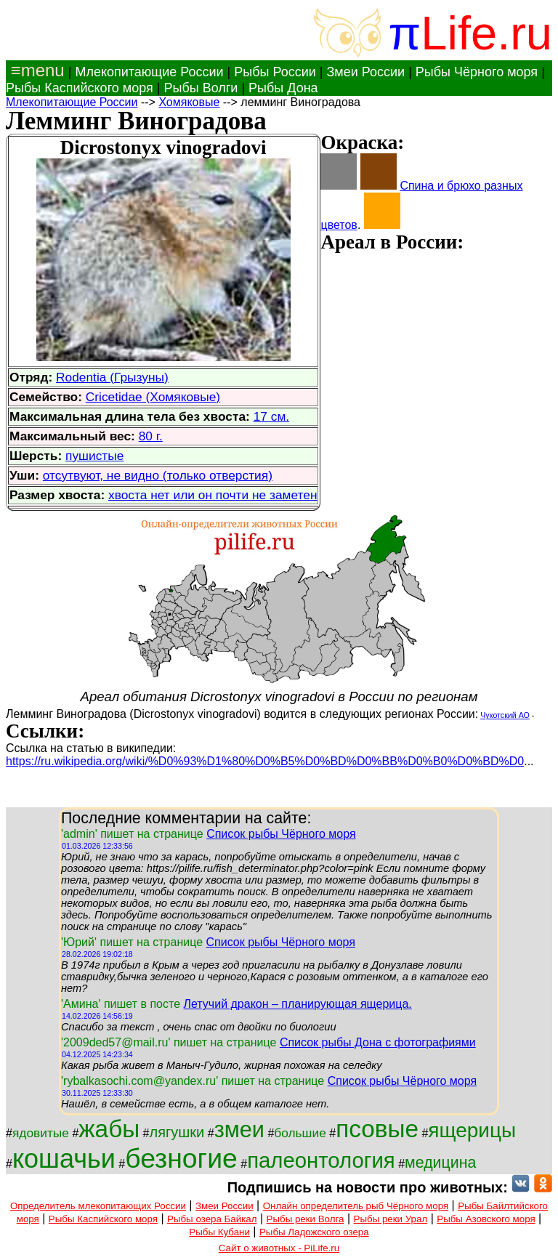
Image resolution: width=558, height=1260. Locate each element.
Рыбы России (275, 72)
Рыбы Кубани (219, 1232)
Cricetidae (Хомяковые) (153, 396)
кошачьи (64, 1159)
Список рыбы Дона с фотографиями (378, 1042)
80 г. (151, 436)
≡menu (35, 70)
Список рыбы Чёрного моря (281, 834)
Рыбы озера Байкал (211, 1218)
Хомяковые (188, 102)
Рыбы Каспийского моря (79, 88)
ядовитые (40, 1133)
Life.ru (486, 33)
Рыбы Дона (283, 88)
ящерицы (472, 1130)
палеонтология (321, 1160)
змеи (239, 1129)
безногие (181, 1158)
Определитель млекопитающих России (98, 1205)
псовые (377, 1128)
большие (300, 1133)
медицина (440, 1162)
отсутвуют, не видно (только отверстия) (157, 475)
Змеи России (365, 72)
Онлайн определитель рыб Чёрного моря (355, 1205)
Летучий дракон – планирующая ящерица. (297, 1004)
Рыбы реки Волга (305, 1218)
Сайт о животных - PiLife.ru (279, 1248)
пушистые (94, 455)
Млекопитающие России (149, 72)
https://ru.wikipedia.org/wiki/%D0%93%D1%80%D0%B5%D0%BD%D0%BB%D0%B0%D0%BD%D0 (265, 761)
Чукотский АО (505, 715)
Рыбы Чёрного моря (477, 72)
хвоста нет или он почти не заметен (212, 495)
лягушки (177, 1132)
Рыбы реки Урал (391, 1218)
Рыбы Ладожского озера (314, 1232)
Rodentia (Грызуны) (112, 377)
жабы (109, 1128)
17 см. (271, 416)
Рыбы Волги (200, 88)
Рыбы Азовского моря (486, 1218)
